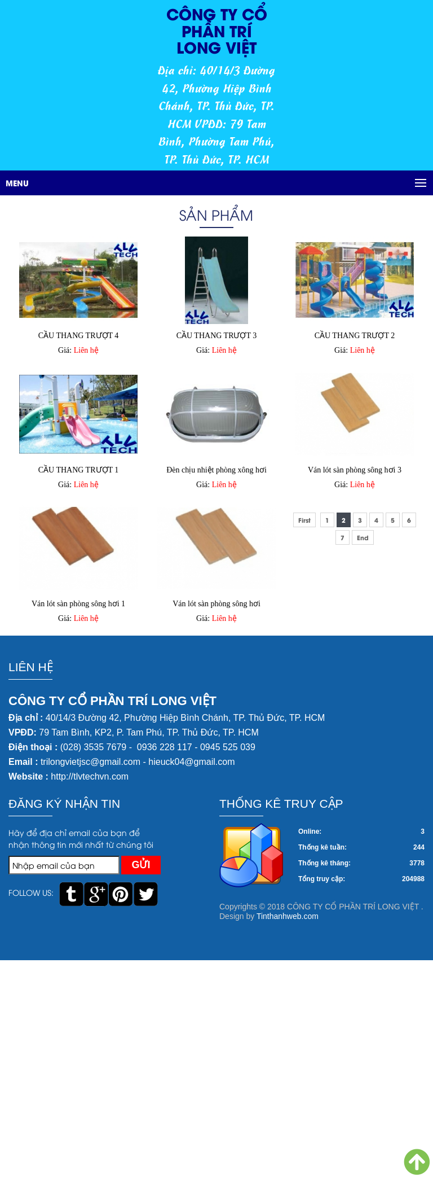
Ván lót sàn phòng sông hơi (216, 603)
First (304, 519)
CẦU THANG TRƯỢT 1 (78, 470)
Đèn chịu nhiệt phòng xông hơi (216, 470)
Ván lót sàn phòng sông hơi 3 (354, 470)
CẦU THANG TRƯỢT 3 (216, 335)
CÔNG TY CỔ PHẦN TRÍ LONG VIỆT (216, 30)
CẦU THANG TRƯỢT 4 (78, 335)
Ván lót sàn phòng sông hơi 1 (78, 603)
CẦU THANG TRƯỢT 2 (355, 335)
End (363, 537)
